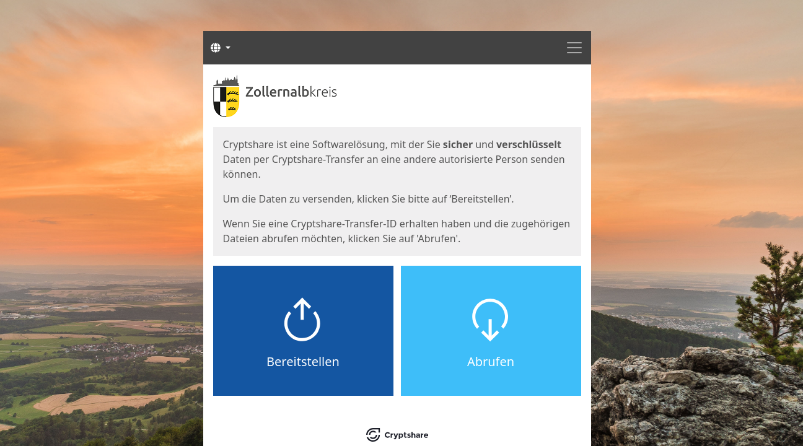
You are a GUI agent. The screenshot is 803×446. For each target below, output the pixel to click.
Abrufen (490, 361)
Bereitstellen (303, 361)
